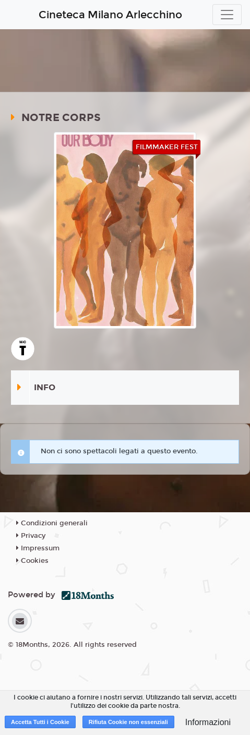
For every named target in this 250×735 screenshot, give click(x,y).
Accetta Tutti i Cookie (40, 722)
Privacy (30, 536)
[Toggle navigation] (227, 14)
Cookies (32, 561)
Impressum (37, 548)
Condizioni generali (52, 523)
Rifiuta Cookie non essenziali (128, 722)
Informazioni (208, 722)
